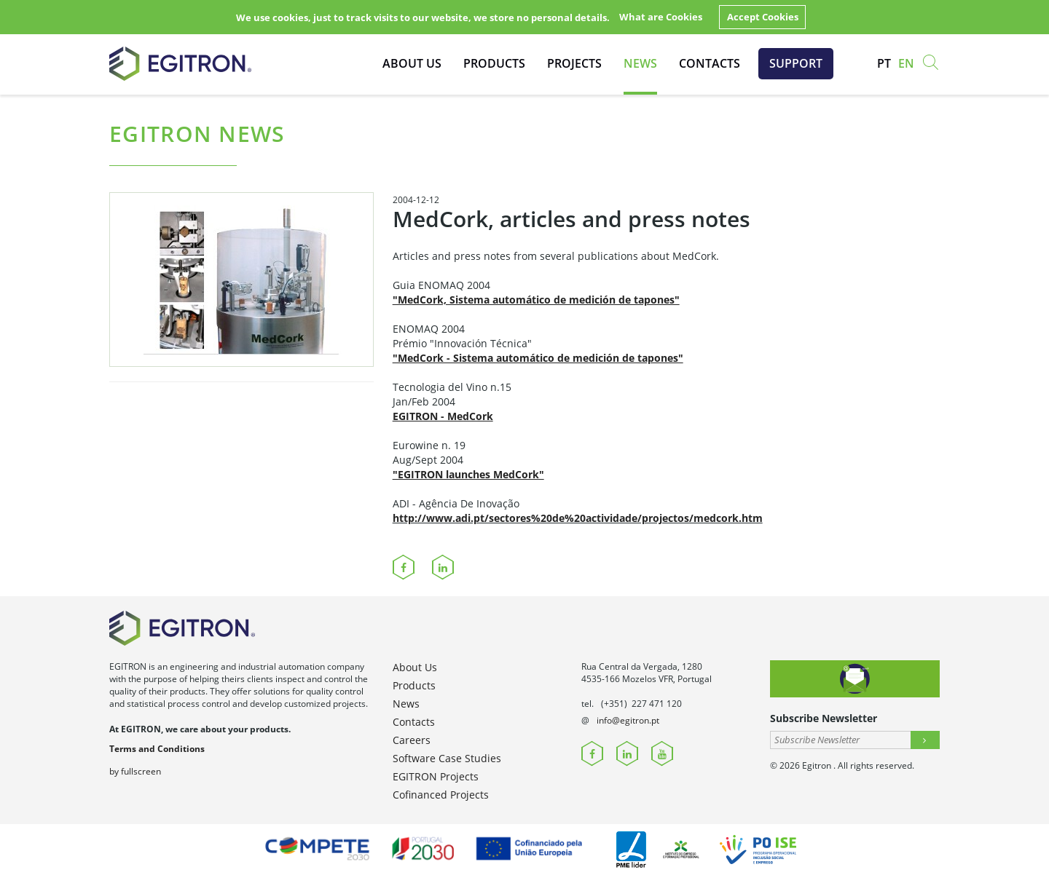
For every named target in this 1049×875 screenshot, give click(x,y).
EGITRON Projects (436, 776)
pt (884, 63)
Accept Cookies (762, 16)
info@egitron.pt (628, 720)
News (640, 63)
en (906, 63)
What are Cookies (660, 16)
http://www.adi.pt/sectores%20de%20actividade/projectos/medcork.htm (578, 518)
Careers (412, 740)
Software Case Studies (447, 758)
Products (494, 63)
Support (795, 63)
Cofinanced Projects (441, 794)
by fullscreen (135, 771)
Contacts (709, 63)
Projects (574, 63)
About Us (411, 63)
